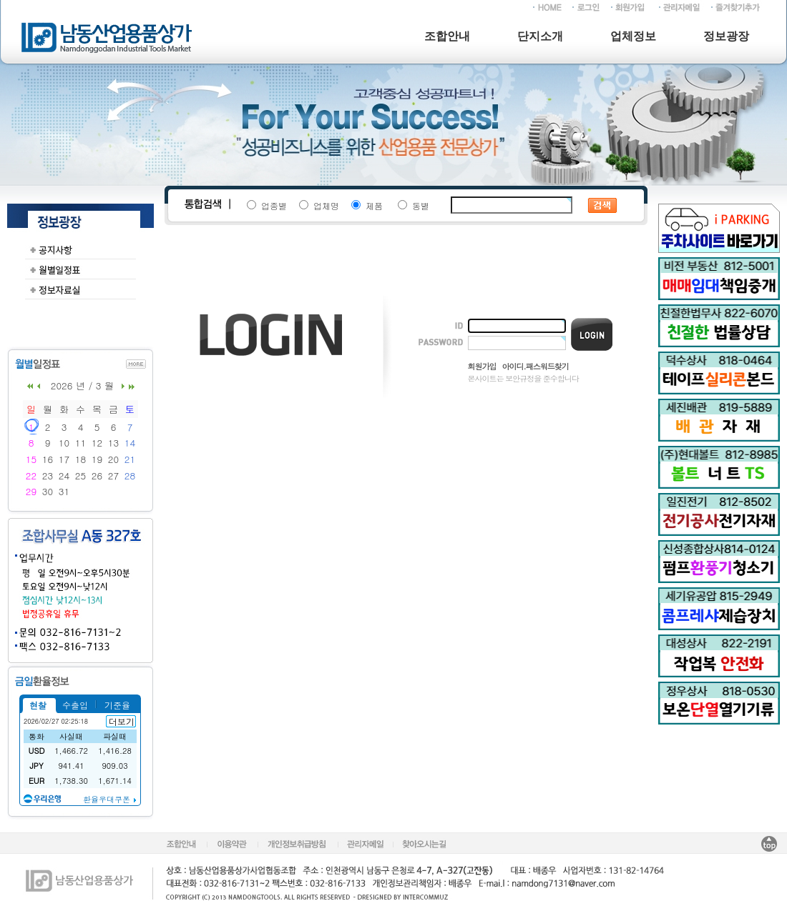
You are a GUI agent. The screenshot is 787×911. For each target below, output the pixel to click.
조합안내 (447, 36)
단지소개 (540, 36)
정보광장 (726, 36)
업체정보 (633, 36)
